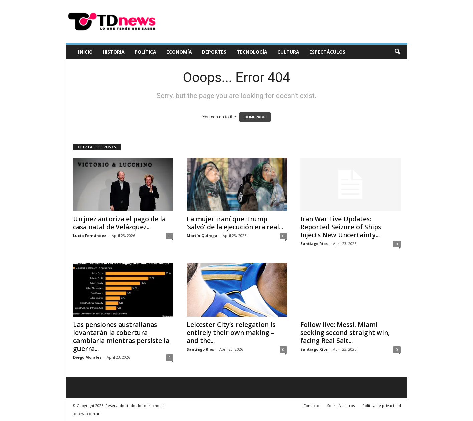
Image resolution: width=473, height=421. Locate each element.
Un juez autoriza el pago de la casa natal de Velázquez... (119, 223)
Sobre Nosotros (341, 405)
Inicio (85, 52)
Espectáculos (327, 52)
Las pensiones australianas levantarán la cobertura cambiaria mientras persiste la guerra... (121, 336)
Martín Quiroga (202, 235)
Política (145, 52)
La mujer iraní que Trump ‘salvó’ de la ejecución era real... (235, 223)
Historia (114, 52)
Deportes (214, 52)
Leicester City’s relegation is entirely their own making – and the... (231, 332)
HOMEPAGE (254, 117)
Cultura (288, 52)
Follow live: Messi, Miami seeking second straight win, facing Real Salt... (345, 332)
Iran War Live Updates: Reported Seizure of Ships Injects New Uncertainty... (340, 227)
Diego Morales (87, 357)
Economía (179, 52)
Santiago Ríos (314, 243)
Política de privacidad (381, 405)
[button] (397, 52)
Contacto (311, 405)
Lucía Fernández (89, 235)
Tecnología (251, 52)
